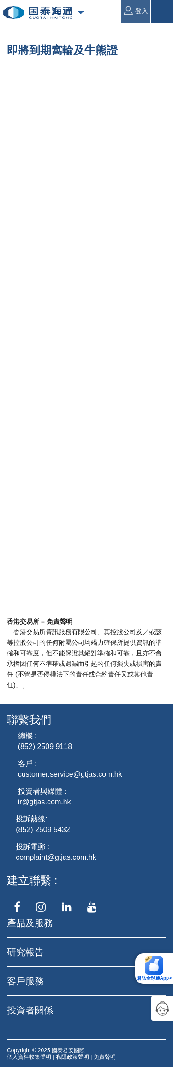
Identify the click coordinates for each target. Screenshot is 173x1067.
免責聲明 (105, 1057)
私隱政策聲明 (72, 1057)
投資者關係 (30, 1010)
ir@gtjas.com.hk (44, 802)
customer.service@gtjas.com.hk (70, 774)
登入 (136, 10)
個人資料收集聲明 (29, 1057)
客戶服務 (25, 981)
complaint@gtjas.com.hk (56, 857)
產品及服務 (30, 923)
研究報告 (25, 952)
